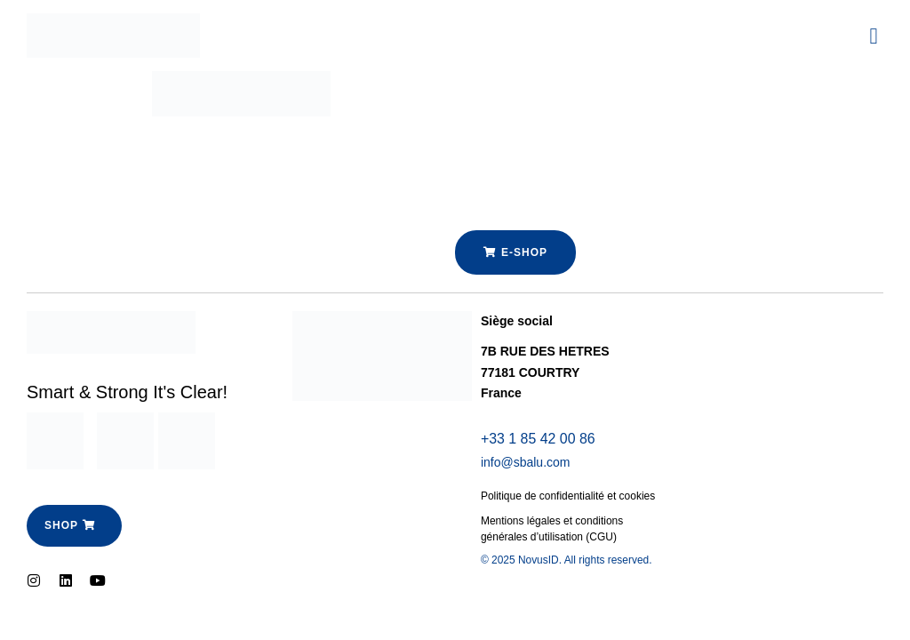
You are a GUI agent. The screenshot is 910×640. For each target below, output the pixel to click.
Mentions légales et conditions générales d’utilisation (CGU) (552, 530)
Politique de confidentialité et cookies (568, 497)
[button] (873, 35)
